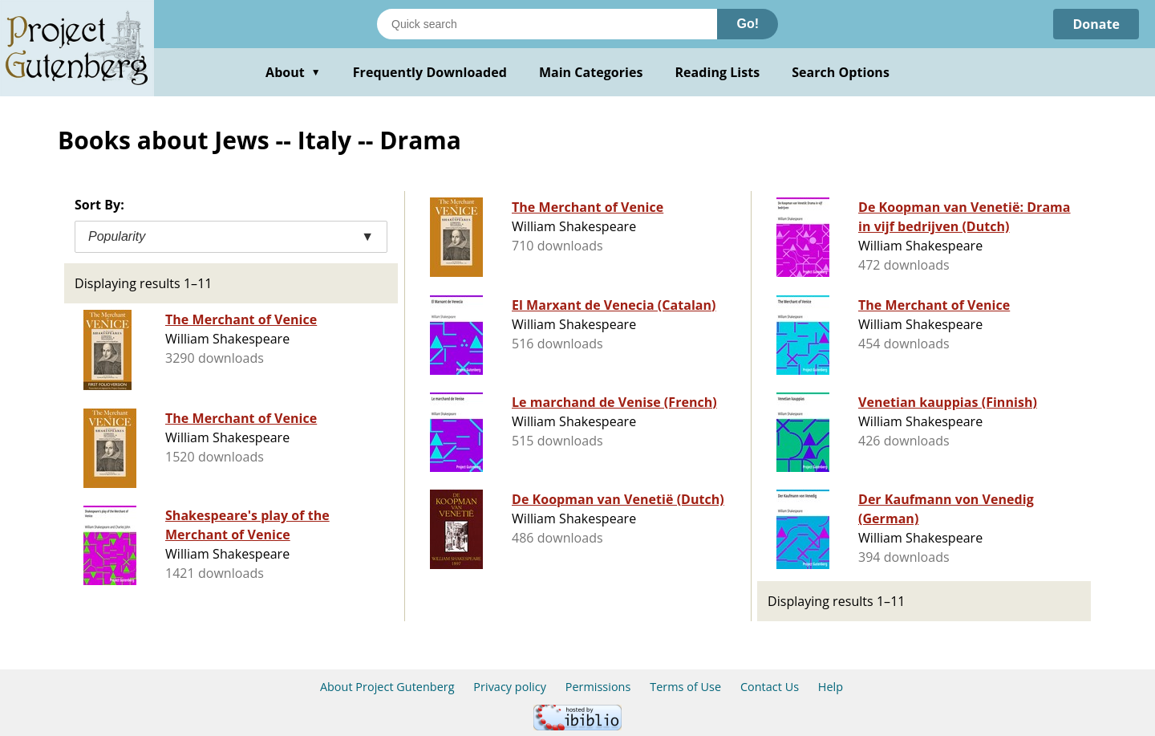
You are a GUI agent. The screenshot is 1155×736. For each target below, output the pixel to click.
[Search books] (547, 24)
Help (830, 686)
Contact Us (769, 686)
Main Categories (591, 72)
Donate (1096, 24)
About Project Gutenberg (387, 686)
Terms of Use (685, 686)
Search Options (841, 72)
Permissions (598, 686)
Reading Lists (717, 72)
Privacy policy (509, 686)
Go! (747, 23)
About (293, 72)
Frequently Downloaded (430, 72)
